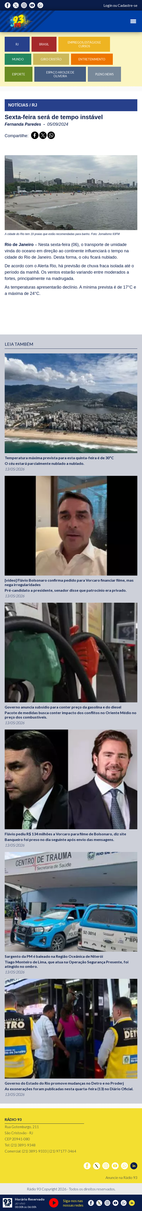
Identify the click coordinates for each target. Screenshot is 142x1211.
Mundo (18, 59)
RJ (17, 44)
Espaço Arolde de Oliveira (60, 74)
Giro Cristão (51, 59)
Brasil (44, 44)
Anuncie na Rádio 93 (121, 1177)
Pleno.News (104, 74)
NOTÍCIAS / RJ (22, 105)
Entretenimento (91, 59)
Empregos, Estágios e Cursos (84, 44)
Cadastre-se (127, 5)
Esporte (18, 74)
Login (107, 5)
